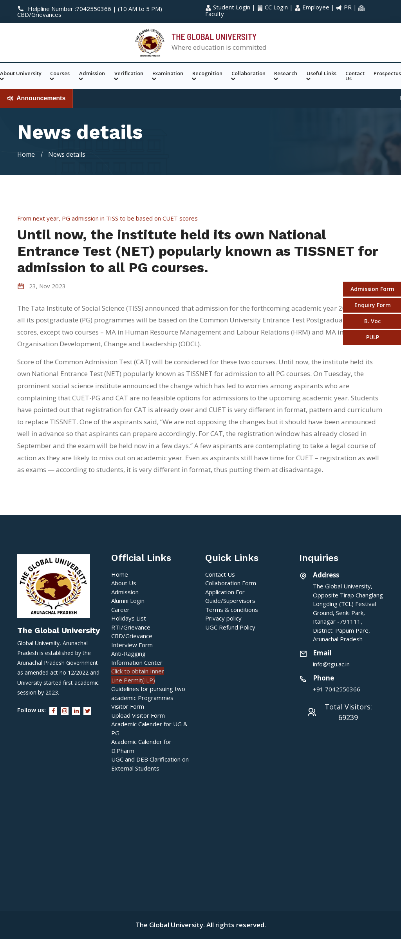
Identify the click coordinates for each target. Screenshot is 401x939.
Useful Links (321, 76)
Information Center (137, 662)
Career (120, 609)
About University (21, 76)
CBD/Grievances (39, 14)
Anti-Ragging (128, 653)
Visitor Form (127, 706)
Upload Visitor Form (138, 715)
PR (344, 7)
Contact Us (355, 76)
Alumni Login (128, 600)
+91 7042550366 (336, 689)
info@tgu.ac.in (331, 664)
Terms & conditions (231, 609)
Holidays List (128, 618)
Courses (60, 76)
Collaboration (248, 76)
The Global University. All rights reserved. (200, 924)
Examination (167, 76)
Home (26, 154)
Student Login (228, 7)
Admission (92, 76)
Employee (312, 7)
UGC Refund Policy (230, 627)
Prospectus (387, 73)
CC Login (273, 7)
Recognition (207, 76)
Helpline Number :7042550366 (65, 9)
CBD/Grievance (131, 636)
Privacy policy (223, 618)
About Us (123, 583)
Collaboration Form (230, 583)
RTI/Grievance (130, 627)
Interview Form (132, 645)
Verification (128, 76)
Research (285, 76)
